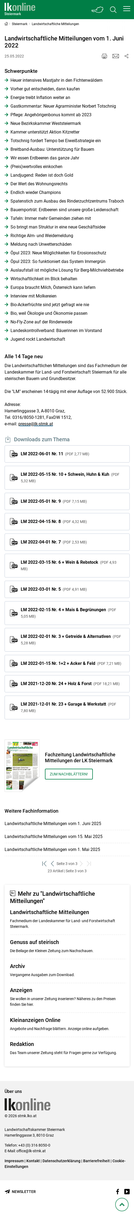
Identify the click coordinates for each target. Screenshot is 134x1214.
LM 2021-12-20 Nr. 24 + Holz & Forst (70, 683)
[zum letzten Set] (89, 863)
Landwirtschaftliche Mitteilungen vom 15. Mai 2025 (54, 836)
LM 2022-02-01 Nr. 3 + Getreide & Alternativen (71, 639)
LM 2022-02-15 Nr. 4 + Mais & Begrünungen (68, 612)
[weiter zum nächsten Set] (81, 863)
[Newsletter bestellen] (20, 1192)
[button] (126, 8)
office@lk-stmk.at (31, 1151)
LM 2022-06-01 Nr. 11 (55, 453)
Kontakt (33, 1161)
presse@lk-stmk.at (35, 423)
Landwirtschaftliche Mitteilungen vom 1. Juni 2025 (53, 823)
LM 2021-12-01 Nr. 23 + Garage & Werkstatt (68, 707)
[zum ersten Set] (44, 863)
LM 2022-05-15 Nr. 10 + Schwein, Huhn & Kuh (70, 477)
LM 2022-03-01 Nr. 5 (54, 589)
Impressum (14, 1161)
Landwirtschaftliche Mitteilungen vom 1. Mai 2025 (52, 849)
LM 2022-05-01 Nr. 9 (54, 501)
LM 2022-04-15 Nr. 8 (54, 521)
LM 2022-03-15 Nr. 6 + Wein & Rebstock (69, 565)
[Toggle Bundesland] (98, 9)
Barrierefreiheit (96, 1161)
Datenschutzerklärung (61, 1161)
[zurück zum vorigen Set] (52, 863)
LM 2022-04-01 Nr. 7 (54, 542)
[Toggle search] (113, 9)
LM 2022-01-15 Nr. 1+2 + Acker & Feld (71, 663)
